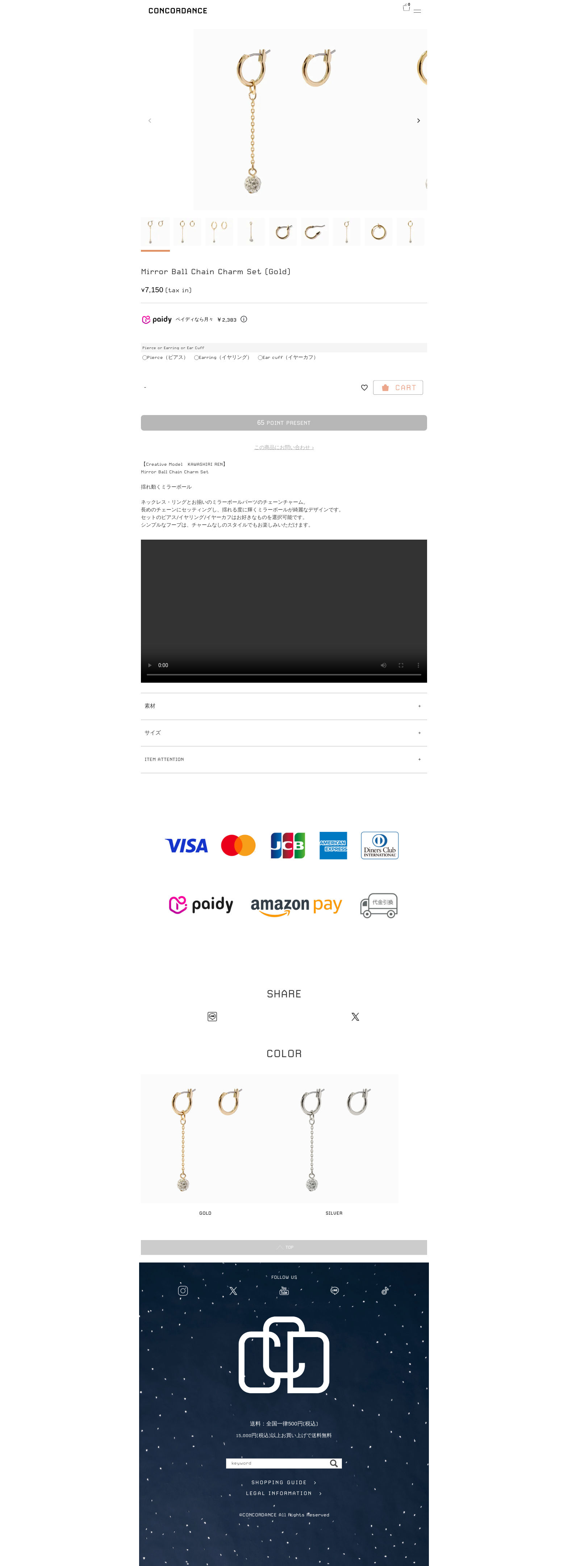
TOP (284, 1247)
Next (418, 121)
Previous (149, 121)
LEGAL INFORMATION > (284, 1493)
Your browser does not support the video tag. (284, 611)
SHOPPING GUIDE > (284, 1482)
